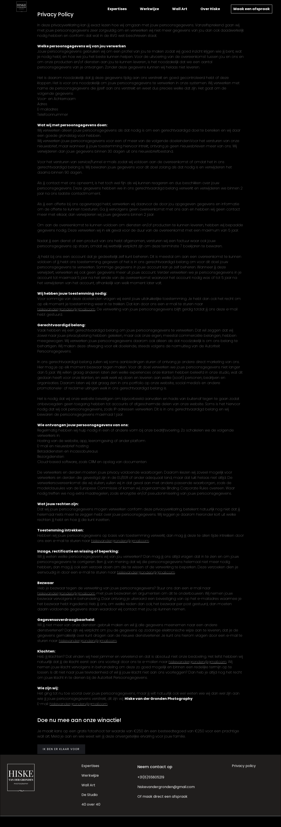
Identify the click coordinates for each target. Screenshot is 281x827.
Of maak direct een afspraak (162, 799)
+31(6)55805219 (150, 779)
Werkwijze (149, 8)
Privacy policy (244, 768)
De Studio (89, 797)
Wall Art (179, 8)
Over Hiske (210, 8)
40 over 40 (90, 806)
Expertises (117, 8)
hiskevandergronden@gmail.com (66, 309)
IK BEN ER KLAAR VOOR (61, 749)
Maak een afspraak (251, 8)
